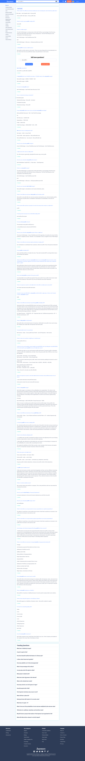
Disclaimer (62, 739)
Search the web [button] (29, 64)
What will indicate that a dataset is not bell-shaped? (28, 717)
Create (69, 1)
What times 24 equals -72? (22, 702)
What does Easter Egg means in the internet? (27, 677)
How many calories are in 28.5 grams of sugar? (27, 684)
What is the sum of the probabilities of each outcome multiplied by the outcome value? (36, 706)
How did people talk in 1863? (23, 688)
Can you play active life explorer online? (26, 670)
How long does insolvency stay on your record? (27, 692)
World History (26, 737)
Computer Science (27, 743)
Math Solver (44, 739)
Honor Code (44, 732)
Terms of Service (63, 735)
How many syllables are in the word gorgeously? (27, 663)
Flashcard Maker (45, 735)
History (7, 24)
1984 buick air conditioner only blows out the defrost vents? (30, 710)
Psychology (26, 741)
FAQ (43, 741)
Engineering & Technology (8, 20)
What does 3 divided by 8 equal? (24, 648)
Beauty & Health (9, 12)
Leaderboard (8, 730)
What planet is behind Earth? (23, 673)
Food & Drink (8, 22)
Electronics (8, 17)
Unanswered (8, 735)
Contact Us (62, 732)
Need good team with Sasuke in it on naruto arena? (28, 699)
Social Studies (8, 36)
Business (7, 16)
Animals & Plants (9, 7)
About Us (62, 730)
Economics (26, 746)
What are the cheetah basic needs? (24, 681)
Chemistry (26, 732)
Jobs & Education (9, 27)
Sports (7, 37)
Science (7, 34)
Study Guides (44, 737)
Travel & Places (8, 39)
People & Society (9, 32)
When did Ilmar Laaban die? (23, 695)
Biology (25, 735)
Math (6, 31)
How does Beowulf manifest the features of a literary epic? (30, 655)
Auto (6, 10)
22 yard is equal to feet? (22, 652)
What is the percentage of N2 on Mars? (25, 666)
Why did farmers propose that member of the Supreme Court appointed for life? (34, 713)
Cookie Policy (62, 741)
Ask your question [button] (45, 64)
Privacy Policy (62, 737)
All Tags (7, 732)
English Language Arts (28, 739)
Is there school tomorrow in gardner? (25, 659)
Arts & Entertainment (10, 9)
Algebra (25, 730)
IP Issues (62, 743)
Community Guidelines (46, 730)
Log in (77, 1)
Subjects (7, 5)
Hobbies (7, 25)
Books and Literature (10, 14)
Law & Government (9, 29)
